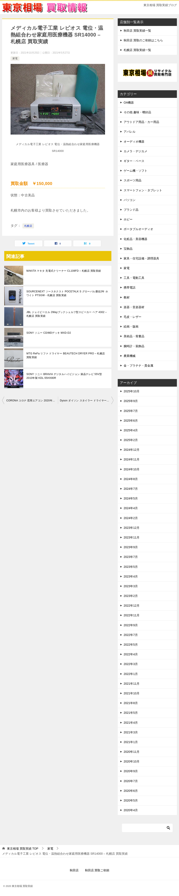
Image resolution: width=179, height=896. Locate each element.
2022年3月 (131, 664)
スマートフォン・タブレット (143, 190)
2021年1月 (131, 742)
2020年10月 (131, 761)
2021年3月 (131, 732)
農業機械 (129, 356)
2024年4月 (131, 508)
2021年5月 (131, 712)
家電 (15, 58)
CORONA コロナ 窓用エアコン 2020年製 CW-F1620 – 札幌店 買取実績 (32, 400)
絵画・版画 (131, 326)
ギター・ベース (134, 161)
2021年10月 (131, 693)
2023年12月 (131, 527)
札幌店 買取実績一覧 (137, 50)
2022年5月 (131, 644)
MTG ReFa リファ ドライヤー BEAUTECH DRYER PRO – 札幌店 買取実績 (65, 355)
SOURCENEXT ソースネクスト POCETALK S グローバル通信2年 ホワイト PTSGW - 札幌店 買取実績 (67, 293)
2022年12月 (131, 605)
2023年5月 (131, 566)
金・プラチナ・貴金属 (138, 365)
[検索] (147, 828)
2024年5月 (131, 498)
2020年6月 (131, 790)
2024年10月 (131, 469)
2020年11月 (131, 751)
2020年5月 (131, 800)
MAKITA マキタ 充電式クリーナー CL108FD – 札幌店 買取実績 (63, 270)
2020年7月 (131, 781)
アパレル (129, 131)
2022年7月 (131, 635)
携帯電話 (129, 287)
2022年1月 (131, 674)
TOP (22, 848)
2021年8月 (131, 703)
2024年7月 (131, 488)
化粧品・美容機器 (135, 239)
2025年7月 (131, 411)
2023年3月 (131, 586)
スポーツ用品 (132, 180)
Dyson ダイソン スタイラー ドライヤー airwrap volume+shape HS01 (87, 400)
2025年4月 (131, 430)
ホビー (128, 219)
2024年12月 (131, 449)
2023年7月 (131, 557)
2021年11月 (131, 683)
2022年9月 (131, 625)
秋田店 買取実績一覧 (137, 30)
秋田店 (74, 870)
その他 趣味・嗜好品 (137, 112)
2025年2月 (131, 440)
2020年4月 (131, 810)
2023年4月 (131, 576)
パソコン (129, 200)
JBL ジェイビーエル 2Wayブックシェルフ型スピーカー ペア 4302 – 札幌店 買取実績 (66, 314)
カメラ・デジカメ (135, 151)
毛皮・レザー (132, 316)
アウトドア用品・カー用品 (141, 122)
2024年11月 (131, 459)
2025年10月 (131, 391)
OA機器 (129, 102)
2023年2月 (131, 596)
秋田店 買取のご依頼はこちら (143, 40)
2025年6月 (131, 420)
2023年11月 (131, 537)
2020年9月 (131, 771)
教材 (127, 297)
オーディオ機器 (134, 141)
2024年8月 (131, 479)
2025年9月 (131, 401)
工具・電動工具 (134, 277)
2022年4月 (131, 654)
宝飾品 (128, 248)
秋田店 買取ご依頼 (97, 870)
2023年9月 (131, 547)
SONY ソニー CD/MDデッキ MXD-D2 (48, 332)
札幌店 (28, 225)
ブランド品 (131, 209)
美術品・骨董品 (134, 336)
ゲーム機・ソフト (135, 170)
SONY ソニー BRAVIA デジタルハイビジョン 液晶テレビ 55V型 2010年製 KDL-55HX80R (64, 376)
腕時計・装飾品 (134, 346)
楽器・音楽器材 (134, 307)
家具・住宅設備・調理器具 (141, 258)
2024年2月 (131, 518)
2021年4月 (131, 722)
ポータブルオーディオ (138, 229)
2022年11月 (131, 615)
